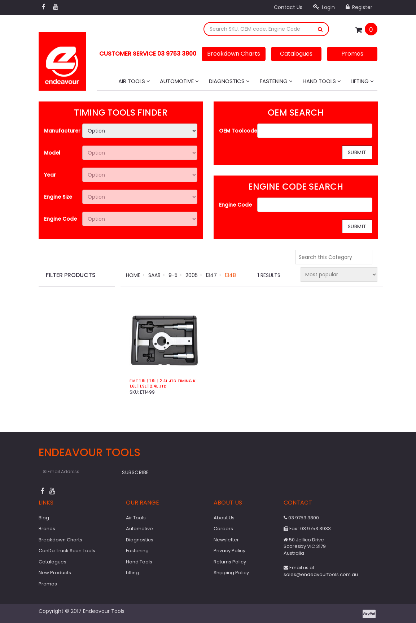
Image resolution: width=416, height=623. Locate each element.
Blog (44, 517)
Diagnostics (229, 81)
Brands (47, 528)
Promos (352, 53)
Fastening (276, 81)
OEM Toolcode (238, 130)
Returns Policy (230, 561)
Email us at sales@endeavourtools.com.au (321, 571)
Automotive (179, 81)
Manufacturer (62, 130)
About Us (224, 517)
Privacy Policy (229, 550)
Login (324, 7)
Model (52, 152)
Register (359, 7)
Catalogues (296, 53)
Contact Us (288, 7)
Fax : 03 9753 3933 (307, 528)
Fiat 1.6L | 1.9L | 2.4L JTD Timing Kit (164, 381)
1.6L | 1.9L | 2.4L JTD (148, 386)
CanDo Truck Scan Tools (67, 550)
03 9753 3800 (301, 517)
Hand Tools (322, 81)
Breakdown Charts (233, 53)
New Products (55, 572)
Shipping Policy (231, 572)
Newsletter (226, 539)
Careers (223, 528)
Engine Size (58, 196)
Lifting (362, 81)
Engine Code (60, 218)
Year (50, 174)
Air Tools (134, 81)
